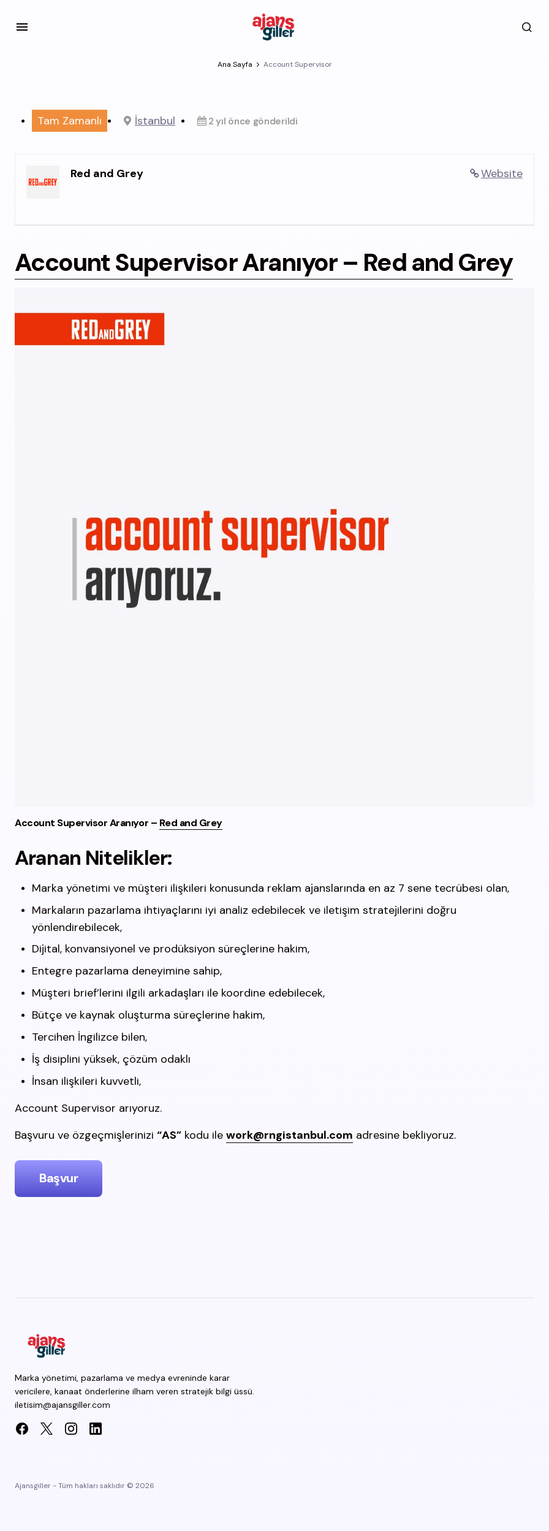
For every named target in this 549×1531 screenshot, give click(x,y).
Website (502, 173)
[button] (22, 27)
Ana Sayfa (235, 64)
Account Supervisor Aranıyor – (245, 277)
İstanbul (155, 120)
